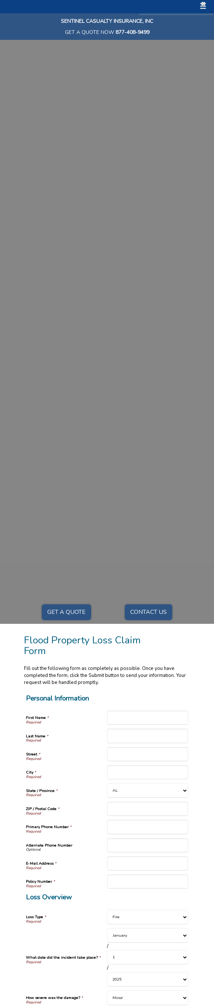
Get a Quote (66, 612)
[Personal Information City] (147, 772)
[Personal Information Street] (147, 754)
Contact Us (148, 612)
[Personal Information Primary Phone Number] (147, 827)
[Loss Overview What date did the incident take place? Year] (147, 979)
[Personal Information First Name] (147, 718)
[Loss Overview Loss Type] (147, 917)
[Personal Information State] (147, 790)
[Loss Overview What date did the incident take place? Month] (147, 935)
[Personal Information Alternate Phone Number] (147, 845)
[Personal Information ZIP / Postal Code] (147, 809)
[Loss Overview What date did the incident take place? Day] (147, 957)
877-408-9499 (132, 32)
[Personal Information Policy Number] (147, 881)
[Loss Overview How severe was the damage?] (147, 998)
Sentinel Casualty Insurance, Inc (107, 21)
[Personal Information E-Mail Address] (147, 863)
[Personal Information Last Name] (147, 736)
